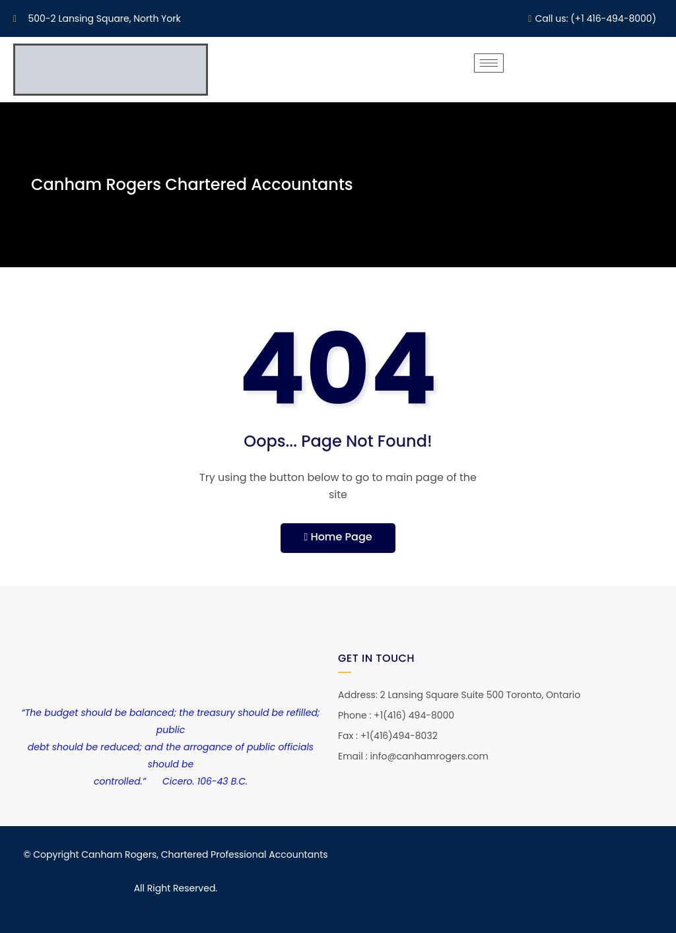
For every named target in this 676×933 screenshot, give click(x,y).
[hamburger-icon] (489, 63)
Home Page (338, 536)
